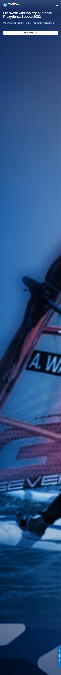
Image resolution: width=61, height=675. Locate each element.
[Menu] (57, 5)
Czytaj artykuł (30, 33)
